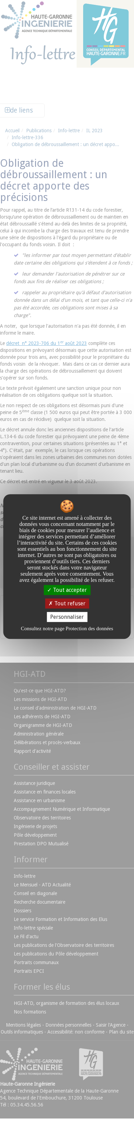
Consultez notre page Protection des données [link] (67, 628)
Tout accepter (67, 590)
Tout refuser (67, 603)
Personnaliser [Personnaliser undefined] (67, 617)
